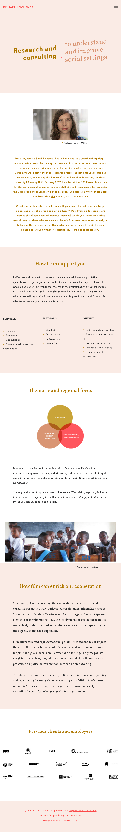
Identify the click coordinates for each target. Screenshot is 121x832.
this (53, 196)
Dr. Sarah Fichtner (18, 7)
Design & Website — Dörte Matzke (60, 820)
